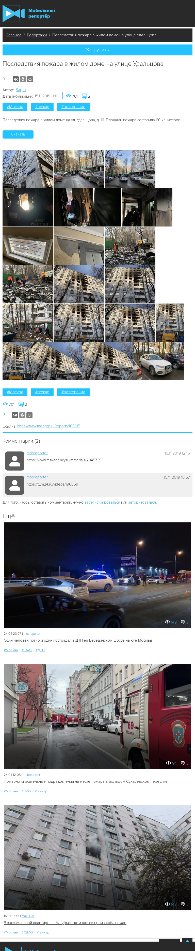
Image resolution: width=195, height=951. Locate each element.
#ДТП (40, 650)
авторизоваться (142, 502)
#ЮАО (27, 650)
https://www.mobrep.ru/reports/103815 (48, 426)
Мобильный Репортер (29, 13)
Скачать (18, 134)
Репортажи (37, 35)
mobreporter (31, 775)
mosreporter (37, 453)
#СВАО (27, 932)
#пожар (42, 106)
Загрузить (97, 50)
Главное (14, 35)
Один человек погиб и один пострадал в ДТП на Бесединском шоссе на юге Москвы (78, 640)
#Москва (15, 106)
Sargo (21, 89)
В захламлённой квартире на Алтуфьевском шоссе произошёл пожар (65, 922)
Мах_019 (28, 916)
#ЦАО (26, 791)
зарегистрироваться (102, 502)
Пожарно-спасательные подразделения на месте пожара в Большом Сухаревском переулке (86, 781)
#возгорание (73, 106)
